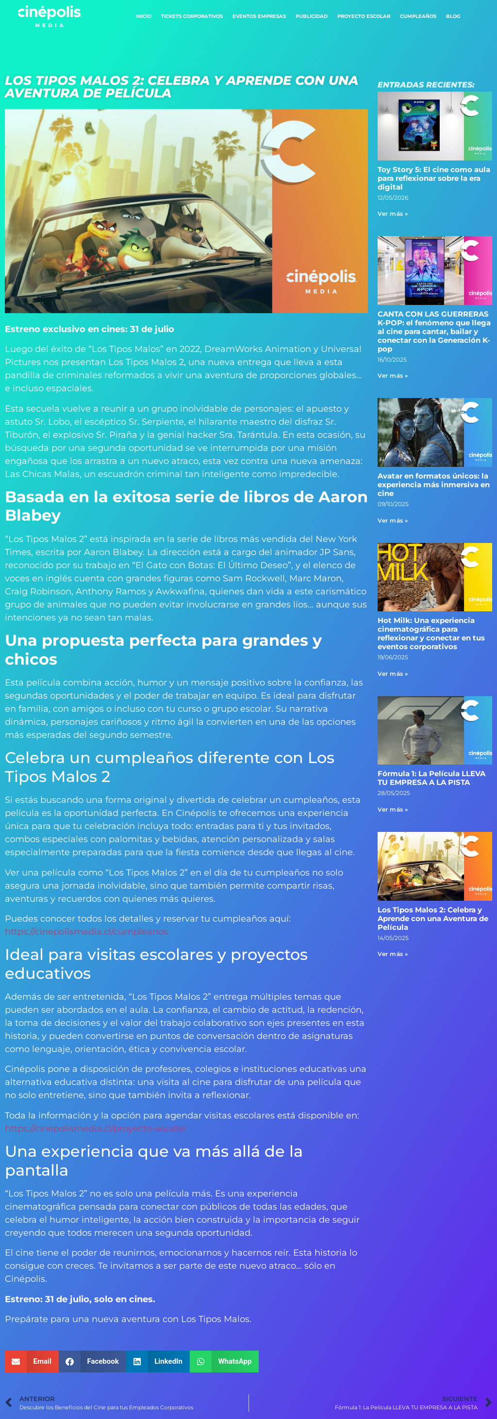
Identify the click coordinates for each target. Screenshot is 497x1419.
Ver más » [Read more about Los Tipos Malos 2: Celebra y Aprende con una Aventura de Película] (393, 953)
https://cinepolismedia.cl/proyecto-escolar (95, 1128)
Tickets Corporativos (192, 16)
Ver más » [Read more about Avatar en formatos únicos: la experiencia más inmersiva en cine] (393, 520)
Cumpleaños (418, 16)
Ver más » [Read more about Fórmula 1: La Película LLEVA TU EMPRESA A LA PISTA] (393, 809)
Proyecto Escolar (363, 16)
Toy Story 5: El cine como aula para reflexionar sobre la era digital (434, 178)
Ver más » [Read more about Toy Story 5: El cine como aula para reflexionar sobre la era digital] (393, 213)
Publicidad (312, 16)
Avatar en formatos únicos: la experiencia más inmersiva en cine (434, 484)
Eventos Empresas (259, 16)
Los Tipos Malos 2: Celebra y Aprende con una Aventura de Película (433, 918)
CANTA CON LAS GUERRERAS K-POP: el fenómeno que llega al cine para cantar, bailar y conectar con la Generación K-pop (434, 331)
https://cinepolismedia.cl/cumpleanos (86, 931)
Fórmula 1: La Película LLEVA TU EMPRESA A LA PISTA (431, 778)
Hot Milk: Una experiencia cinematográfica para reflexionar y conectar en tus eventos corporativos (431, 633)
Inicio (143, 16)
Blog (453, 16)
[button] (32, 1361)
